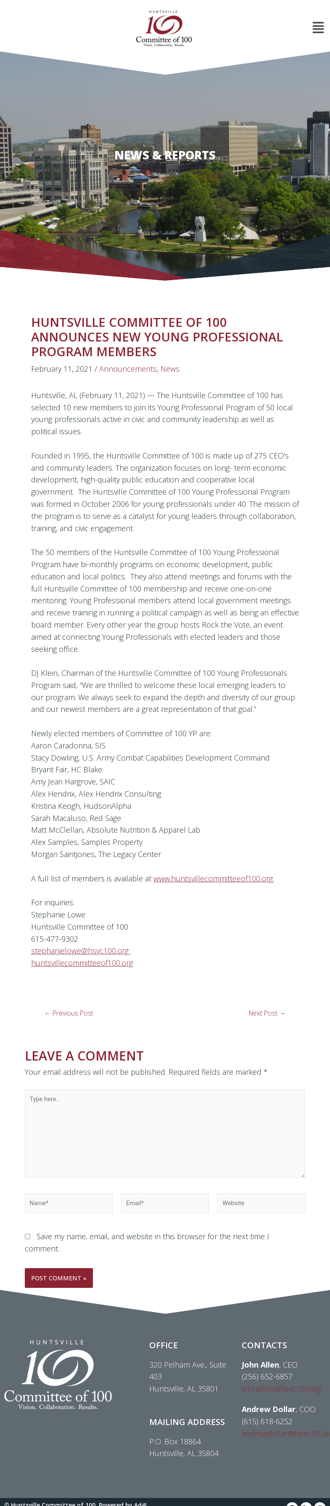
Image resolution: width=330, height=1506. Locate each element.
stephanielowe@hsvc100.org (81, 951)
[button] (262, 28)
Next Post (267, 1013)
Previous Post (68, 1013)
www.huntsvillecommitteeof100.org (213, 878)
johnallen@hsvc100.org (281, 1389)
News (170, 369)
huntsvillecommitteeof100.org (82, 963)
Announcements (128, 369)
